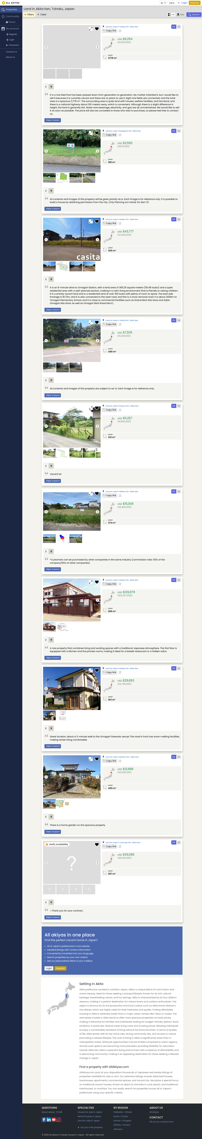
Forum (10, 22)
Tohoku (128, 1112)
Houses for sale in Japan (90, 1112)
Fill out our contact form (161, 1121)
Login (184, 2)
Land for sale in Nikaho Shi (117, 491)
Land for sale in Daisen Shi (117, 219)
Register (194, 2)
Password (12, 45)
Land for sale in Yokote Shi (116, 27)
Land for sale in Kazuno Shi (117, 406)
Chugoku (126, 1120)
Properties (9, 9)
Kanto (116, 1116)
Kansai (116, 1120)
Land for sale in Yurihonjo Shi (118, 842)
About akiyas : (52, 1112)
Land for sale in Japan (89, 1120)
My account (10, 29)
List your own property (90, 1127)
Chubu (124, 1116)
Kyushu (126, 1124)
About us (10, 57)
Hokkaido (118, 1112)
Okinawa (117, 1129)
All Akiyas (154, 1112)
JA (178, 26)
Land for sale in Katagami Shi (118, 131)
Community (10, 16)
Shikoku (117, 1124)
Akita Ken (134, 27)
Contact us (11, 51)
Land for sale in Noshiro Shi (117, 757)
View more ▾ (52, 120)
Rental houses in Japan (89, 1116)
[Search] (194, 14)
